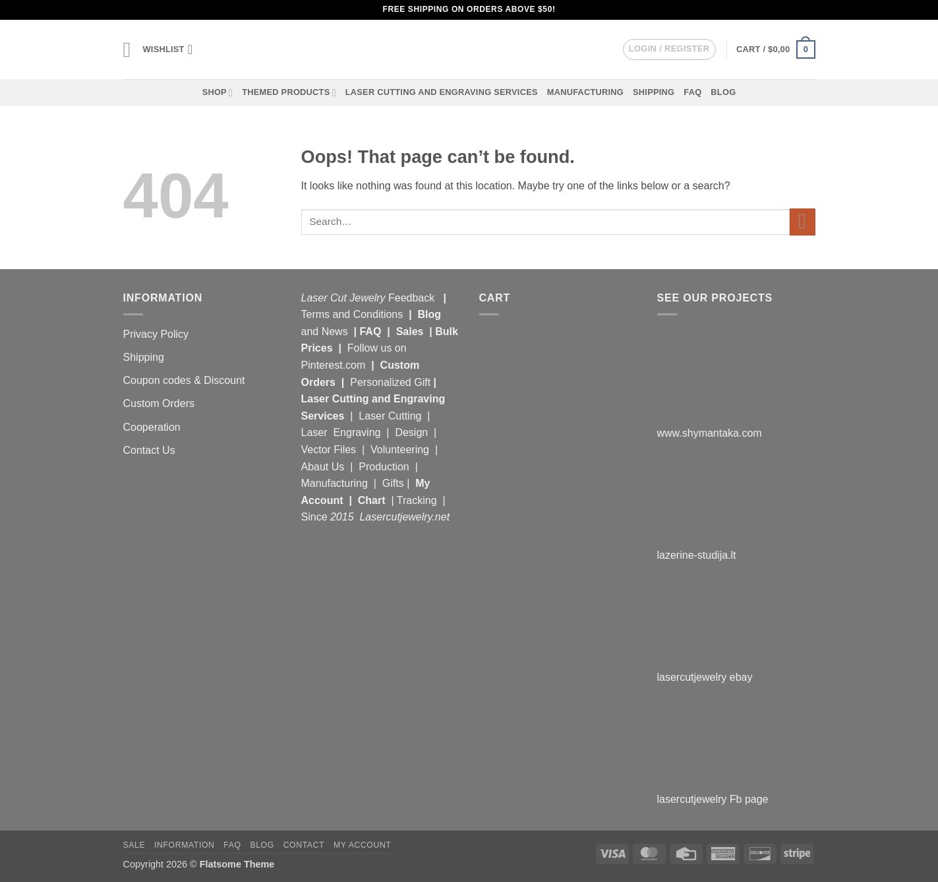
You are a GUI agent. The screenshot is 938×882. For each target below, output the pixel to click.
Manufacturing (585, 92)
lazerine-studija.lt (696, 555)
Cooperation (152, 427)
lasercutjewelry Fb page (713, 799)
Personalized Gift (390, 382)
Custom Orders (158, 403)
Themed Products (289, 92)
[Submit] (802, 222)
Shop (217, 92)
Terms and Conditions (352, 314)
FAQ (692, 92)
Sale (134, 845)
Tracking (418, 500)
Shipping (653, 92)
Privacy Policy (156, 334)
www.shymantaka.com (709, 433)
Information (184, 845)
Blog (723, 92)
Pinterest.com (333, 365)
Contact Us (149, 450)
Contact (304, 845)
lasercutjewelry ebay (705, 677)
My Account (362, 845)
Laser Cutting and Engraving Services (441, 92)
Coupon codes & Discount (185, 380)
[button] (128, 49)
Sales (411, 331)
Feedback (413, 297)
